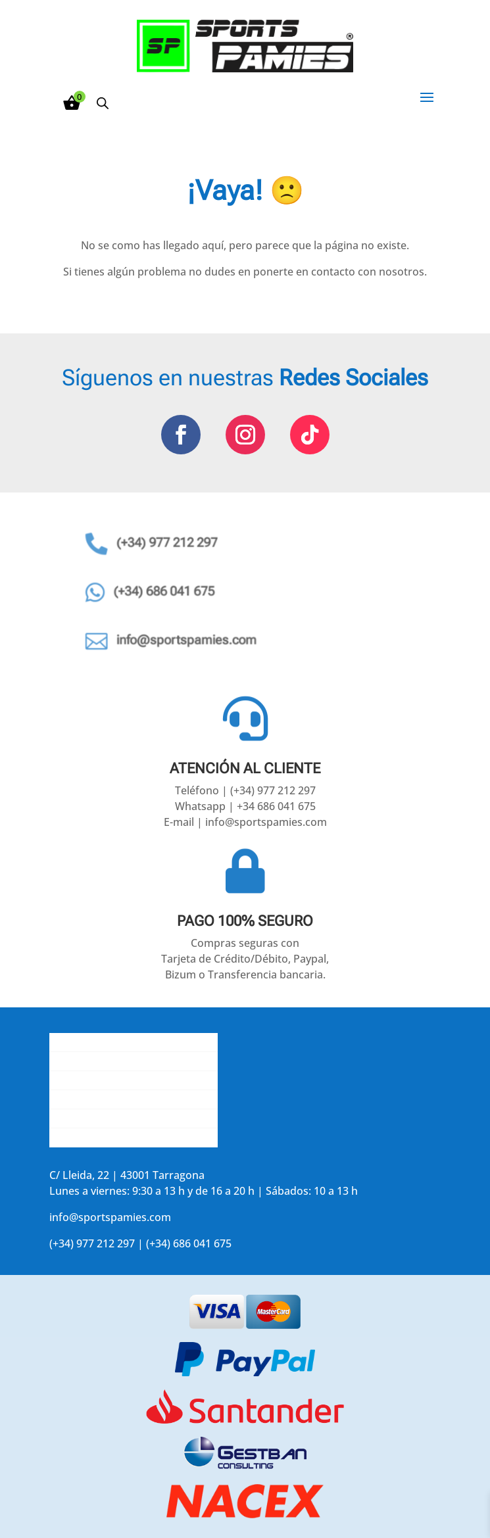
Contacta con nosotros (106, 1080)
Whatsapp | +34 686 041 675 (245, 806)
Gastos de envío (89, 1061)
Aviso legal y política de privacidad (133, 1118)
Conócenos (77, 1042)
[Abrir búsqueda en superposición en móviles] (102, 102)
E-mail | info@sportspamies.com (245, 822)
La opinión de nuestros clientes (127, 1099)
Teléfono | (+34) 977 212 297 (245, 790)
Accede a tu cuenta (96, 1137)
